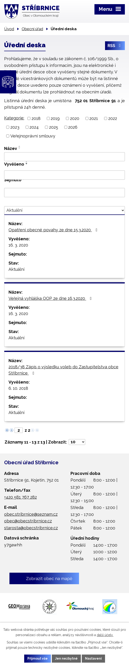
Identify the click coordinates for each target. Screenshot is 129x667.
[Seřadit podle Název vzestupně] (19, 146)
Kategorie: (14, 118)
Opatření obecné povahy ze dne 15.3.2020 (54, 229)
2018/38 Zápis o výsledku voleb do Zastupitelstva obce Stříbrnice (63, 369)
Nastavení (93, 658)
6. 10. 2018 (18, 388)
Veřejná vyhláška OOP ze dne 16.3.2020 (51, 298)
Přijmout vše (37, 658)
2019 (55, 118)
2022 (112, 118)
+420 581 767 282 (20, 497)
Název (10, 148)
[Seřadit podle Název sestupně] (19, 148)
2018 (36, 118)
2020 (74, 118)
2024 (34, 127)
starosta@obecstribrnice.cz (31, 527)
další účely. (105, 635)
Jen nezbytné (66, 658)
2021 (93, 118)
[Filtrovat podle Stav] (64, 210)
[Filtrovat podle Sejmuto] (64, 192)
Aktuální (16, 269)
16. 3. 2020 (18, 245)
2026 (72, 127)
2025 (53, 127)
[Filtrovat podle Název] (64, 156)
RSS (115, 45)
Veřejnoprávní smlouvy (32, 136)
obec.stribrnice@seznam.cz (31, 514)
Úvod (9, 29)
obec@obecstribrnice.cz (28, 520)
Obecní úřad (32, 29)
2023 (14, 127)
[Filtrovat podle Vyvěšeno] (64, 175)
